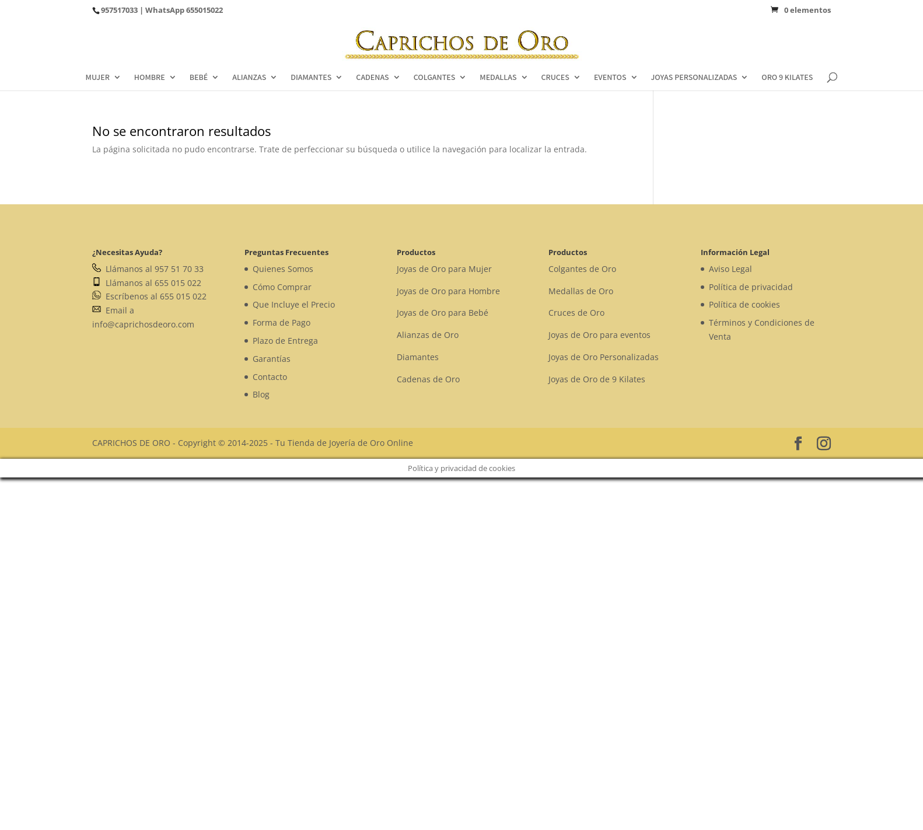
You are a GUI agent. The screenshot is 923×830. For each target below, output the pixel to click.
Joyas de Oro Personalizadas (603, 356)
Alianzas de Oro (428, 334)
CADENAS (372, 77)
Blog (261, 394)
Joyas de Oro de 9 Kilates (596, 379)
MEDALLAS (498, 77)
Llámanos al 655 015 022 (146, 282)
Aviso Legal (730, 268)
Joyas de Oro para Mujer (444, 268)
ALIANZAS (249, 77)
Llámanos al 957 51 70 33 (148, 268)
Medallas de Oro (580, 291)
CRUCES (555, 77)
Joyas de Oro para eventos (599, 334)
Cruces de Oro (576, 312)
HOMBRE (149, 77)
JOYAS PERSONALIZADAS (694, 77)
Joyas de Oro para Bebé (442, 312)
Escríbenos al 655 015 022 (149, 296)
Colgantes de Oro (582, 268)
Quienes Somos (283, 268)
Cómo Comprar (282, 286)
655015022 (204, 10)
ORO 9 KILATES (787, 77)
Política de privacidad (751, 286)
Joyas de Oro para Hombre (448, 291)
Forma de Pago (281, 322)
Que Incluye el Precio (294, 304)
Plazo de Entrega (285, 340)
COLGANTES (435, 77)
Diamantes (418, 356)
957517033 (119, 10)
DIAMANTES (311, 77)
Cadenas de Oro (428, 379)
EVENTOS (610, 77)
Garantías (272, 358)
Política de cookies (744, 304)
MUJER (98, 77)
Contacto (270, 376)
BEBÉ (199, 77)
